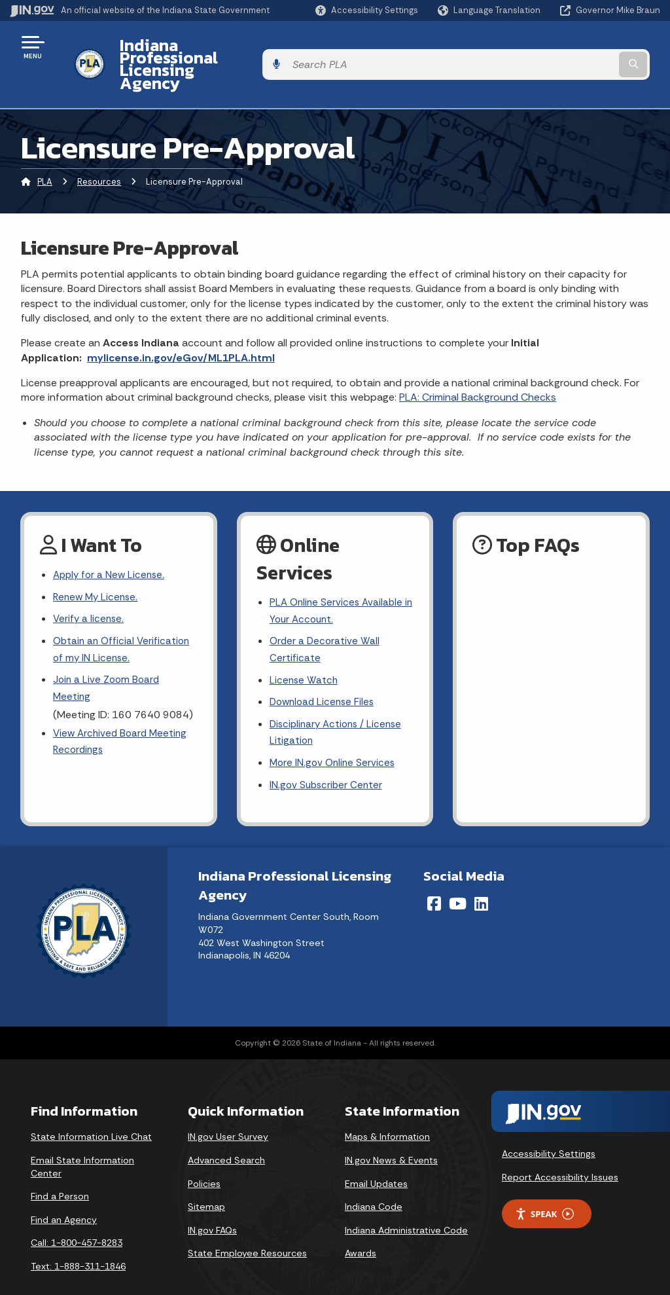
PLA (44, 147)
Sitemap (206, 1182)
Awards (360, 1228)
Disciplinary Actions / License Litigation (339, 704)
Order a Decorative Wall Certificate (326, 618)
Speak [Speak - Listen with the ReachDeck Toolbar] (544, 1189)
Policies (204, 1158)
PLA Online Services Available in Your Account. (338, 577)
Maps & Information (387, 1112)
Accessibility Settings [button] (548, 1129)
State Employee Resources (247, 1228)
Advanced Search (226, 1135)
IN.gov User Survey (228, 1112)
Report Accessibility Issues (560, 1152)
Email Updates (376, 1158)
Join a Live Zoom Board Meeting (108, 659)
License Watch (305, 650)
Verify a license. (89, 587)
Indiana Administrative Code (406, 1205)
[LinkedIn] (481, 878)
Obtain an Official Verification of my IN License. (123, 618)
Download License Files (324, 673)
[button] (366, 10)
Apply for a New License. (111, 540)
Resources (99, 147)
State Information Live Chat (91, 1112)
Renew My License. (97, 563)
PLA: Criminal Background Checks (477, 362)
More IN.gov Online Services (334, 737)
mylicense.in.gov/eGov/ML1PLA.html (181, 322)
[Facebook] (434, 878)
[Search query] (588, 47)
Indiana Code (373, 1182)
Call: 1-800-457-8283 (76, 1218)
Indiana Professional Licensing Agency (257, 46)
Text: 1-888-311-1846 (78, 1241)
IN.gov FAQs (212, 1205)
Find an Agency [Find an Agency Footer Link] (64, 1195)
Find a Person (60, 1171)
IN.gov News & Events (391, 1135)
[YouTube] (458, 878)
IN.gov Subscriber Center (328, 760)
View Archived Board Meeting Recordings (122, 715)
